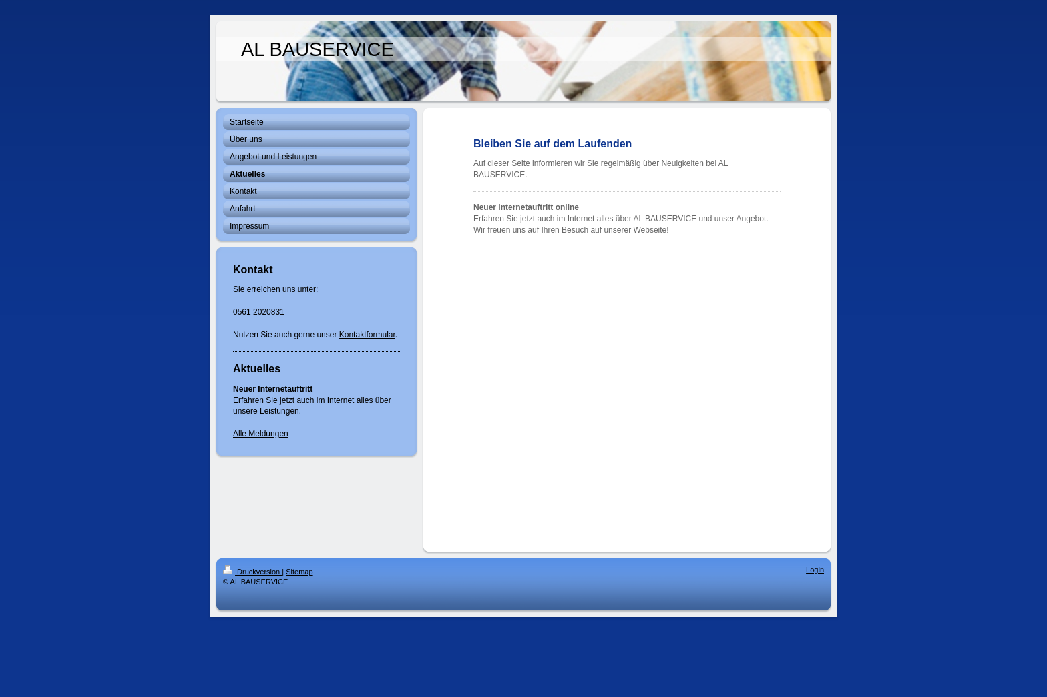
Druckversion (252, 572)
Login (815, 570)
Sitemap (299, 572)
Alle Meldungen (260, 433)
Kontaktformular (367, 334)
